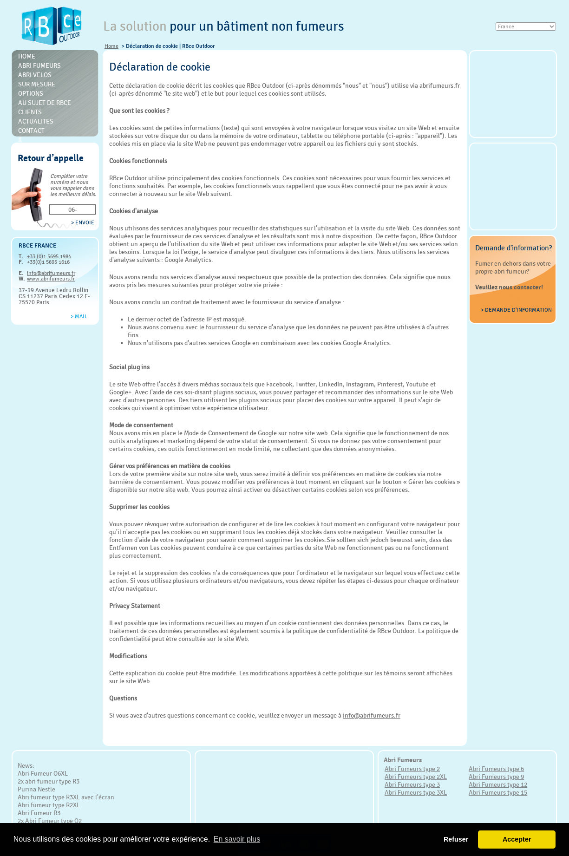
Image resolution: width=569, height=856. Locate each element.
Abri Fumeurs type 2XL (416, 776)
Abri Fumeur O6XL (43, 773)
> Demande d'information (516, 310)
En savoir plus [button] (237, 839)
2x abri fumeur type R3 (48, 781)
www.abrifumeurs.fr (51, 278)
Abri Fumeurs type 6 (496, 768)
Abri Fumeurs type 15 (498, 792)
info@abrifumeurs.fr (51, 273)
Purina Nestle (36, 789)
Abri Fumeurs (39, 65)
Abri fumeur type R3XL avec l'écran (66, 797)
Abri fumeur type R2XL (49, 805)
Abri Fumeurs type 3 (412, 784)
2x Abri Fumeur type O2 (50, 820)
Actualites (35, 121)
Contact (31, 130)
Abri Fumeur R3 (39, 813)
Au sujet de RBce (44, 102)
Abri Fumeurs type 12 (498, 784)
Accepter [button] (517, 839)
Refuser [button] (456, 839)
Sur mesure (36, 84)
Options (30, 93)
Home (111, 46)
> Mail (79, 316)
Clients (30, 112)
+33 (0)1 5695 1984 (49, 256)
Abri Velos (35, 74)
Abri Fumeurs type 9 (496, 776)
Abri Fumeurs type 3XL (416, 792)
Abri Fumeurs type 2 (412, 768)
